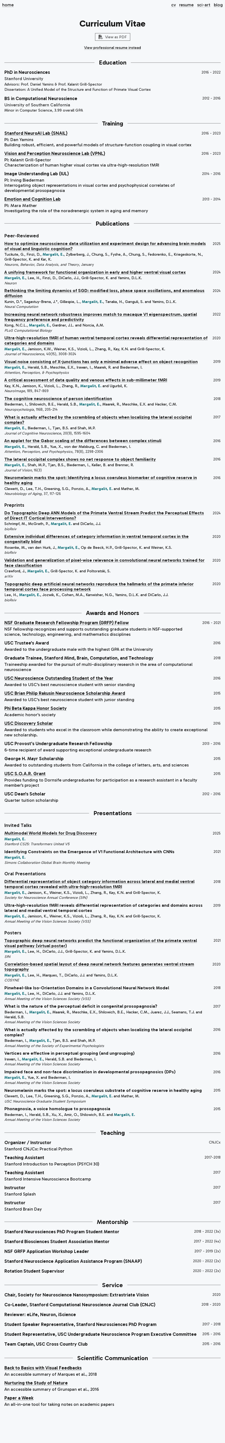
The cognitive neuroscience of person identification (58, 398)
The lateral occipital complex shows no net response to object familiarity (80, 459)
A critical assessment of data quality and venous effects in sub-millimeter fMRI (85, 380)
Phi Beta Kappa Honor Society (35, 708)
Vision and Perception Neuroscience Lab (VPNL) (54, 153)
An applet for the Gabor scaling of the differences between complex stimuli (82, 440)
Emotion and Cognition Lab (32, 199)
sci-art (203, 4)
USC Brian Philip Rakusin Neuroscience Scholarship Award (64, 693)
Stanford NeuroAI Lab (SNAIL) (35, 133)
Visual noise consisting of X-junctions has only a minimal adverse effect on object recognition (101, 361)
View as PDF (113, 36)
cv (173, 4)
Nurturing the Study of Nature (36, 1383)
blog (218, 4)
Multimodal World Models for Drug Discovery (50, 833)
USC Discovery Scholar (28, 723)
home (8, 4)
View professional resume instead (112, 47)
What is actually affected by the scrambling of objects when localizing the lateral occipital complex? (98, 420)
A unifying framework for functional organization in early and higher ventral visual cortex (95, 272)
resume (186, 4)
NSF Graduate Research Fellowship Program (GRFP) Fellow (66, 622)
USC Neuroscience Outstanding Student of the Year (58, 678)
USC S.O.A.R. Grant (25, 773)
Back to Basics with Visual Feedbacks (43, 1368)
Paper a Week (18, 1398)
